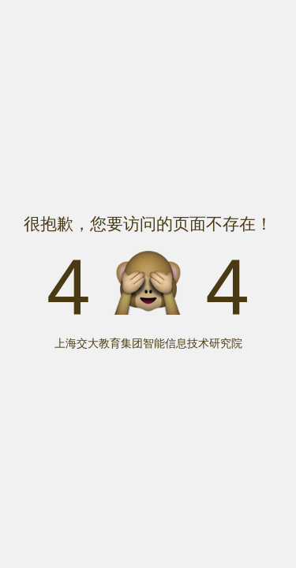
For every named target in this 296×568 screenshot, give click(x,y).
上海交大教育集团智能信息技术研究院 (148, 343)
